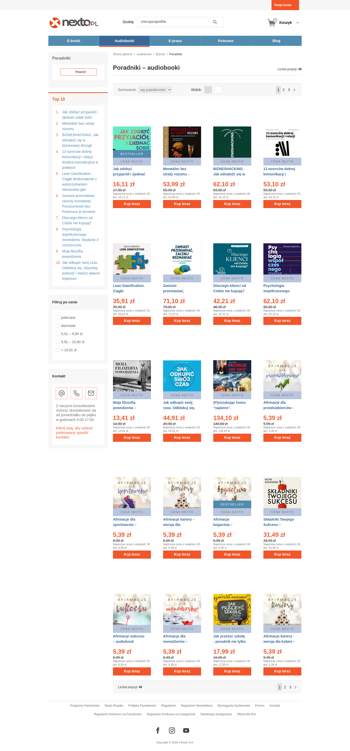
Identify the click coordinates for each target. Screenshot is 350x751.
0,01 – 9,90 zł (71, 334)
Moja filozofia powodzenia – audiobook (124, 407)
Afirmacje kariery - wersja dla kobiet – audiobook (279, 641)
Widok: (196, 90)
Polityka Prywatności (142, 705)
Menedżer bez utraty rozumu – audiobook (176, 174)
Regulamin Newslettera (196, 705)
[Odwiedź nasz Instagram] (172, 730)
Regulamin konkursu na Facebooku (118, 714)
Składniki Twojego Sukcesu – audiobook (278, 524)
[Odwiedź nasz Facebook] (158, 730)
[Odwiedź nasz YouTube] (186, 730)
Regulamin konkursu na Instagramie (171, 714)
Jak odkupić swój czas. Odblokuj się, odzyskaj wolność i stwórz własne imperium (81, 271)
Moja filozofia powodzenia (72, 254)
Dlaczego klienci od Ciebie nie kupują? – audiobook (229, 291)
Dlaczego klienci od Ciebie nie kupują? (77, 220)
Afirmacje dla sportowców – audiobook (125, 524)
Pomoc (259, 705)
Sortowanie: (127, 90)
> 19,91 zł (68, 350)
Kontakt (274, 705)
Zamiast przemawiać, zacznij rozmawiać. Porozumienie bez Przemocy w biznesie (78, 204)
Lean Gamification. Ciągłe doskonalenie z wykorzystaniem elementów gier (79, 182)
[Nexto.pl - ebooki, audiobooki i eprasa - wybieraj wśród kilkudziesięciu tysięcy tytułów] (74, 22)
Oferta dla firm (246, 714)
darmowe (68, 326)
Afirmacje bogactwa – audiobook (222, 524)
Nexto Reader (114, 705)
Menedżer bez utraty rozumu (78, 126)
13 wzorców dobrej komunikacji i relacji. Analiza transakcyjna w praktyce (80, 160)
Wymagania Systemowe (233, 705)
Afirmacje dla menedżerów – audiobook (175, 641)
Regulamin (168, 705)
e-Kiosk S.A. (186, 742)
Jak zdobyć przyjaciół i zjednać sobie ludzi (79, 114)
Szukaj (128, 22)
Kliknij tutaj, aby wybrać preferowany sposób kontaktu (74, 432)
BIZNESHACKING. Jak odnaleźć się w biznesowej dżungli (80, 140)
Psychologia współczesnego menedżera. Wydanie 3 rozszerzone (80, 237)
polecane (68, 318)
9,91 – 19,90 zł (72, 342)
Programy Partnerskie (85, 705)
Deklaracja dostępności (216, 714)
